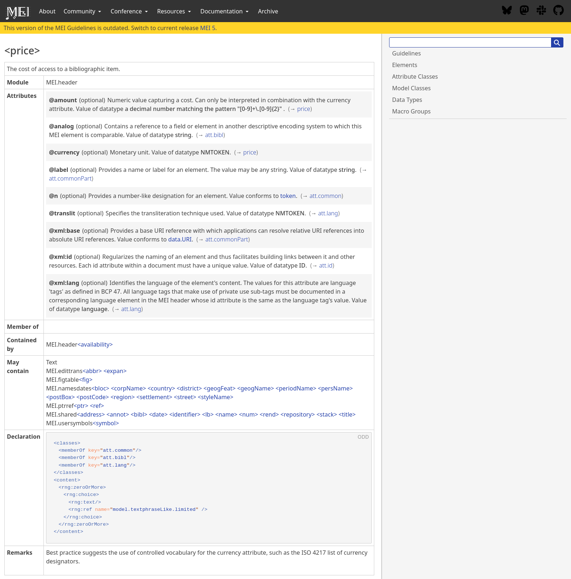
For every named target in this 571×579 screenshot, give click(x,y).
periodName (296, 388)
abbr (92, 371)
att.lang (328, 213)
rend (269, 414)
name (226, 414)
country (161, 388)
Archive (268, 11)
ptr (81, 406)
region (123, 397)
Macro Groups (411, 111)
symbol (106, 423)
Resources (174, 11)
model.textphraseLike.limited (154, 509)
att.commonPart (70, 178)
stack (327, 414)
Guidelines (406, 53)
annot (118, 414)
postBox (60, 397)
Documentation (225, 11)
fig (85, 380)
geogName (256, 388)
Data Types (407, 100)
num (248, 414)
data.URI (180, 239)
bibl (139, 414)
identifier (184, 414)
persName (335, 388)
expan (115, 371)
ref (97, 406)
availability (95, 344)
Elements (404, 65)
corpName (128, 388)
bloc (100, 388)
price (303, 109)
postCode (93, 397)
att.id (326, 265)
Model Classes (411, 88)
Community (83, 11)
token (288, 196)
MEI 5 (207, 28)
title (347, 414)
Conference (130, 11)
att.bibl (214, 135)
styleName (215, 397)
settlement (154, 397)
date (158, 414)
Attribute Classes (415, 76)
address (90, 414)
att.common (326, 196)
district (189, 388)
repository (298, 414)
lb (208, 414)
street (185, 397)
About (47, 11)
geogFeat (219, 388)
